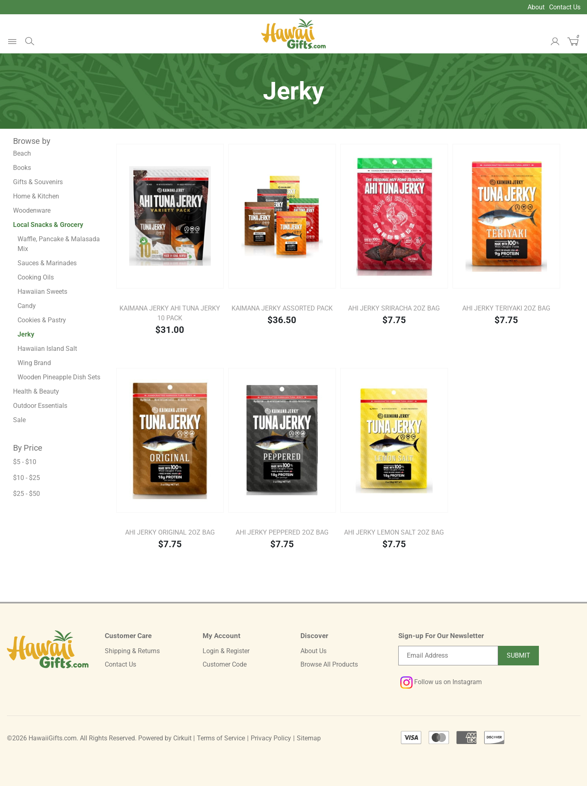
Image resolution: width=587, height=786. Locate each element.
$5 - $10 (24, 462)
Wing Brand (34, 363)
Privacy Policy (271, 738)
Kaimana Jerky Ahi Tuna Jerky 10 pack (169, 313)
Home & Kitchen (36, 196)
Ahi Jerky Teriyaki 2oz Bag (506, 308)
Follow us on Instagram (441, 682)
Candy (27, 306)
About (536, 7)
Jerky (26, 334)
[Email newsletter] (448, 655)
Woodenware (32, 210)
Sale (19, 420)
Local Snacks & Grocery (48, 225)
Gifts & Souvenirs (38, 182)
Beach (22, 153)
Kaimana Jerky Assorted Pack (282, 308)
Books (22, 168)
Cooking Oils (36, 277)
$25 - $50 (26, 494)
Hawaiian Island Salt (47, 348)
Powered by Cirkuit (165, 738)
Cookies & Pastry (42, 320)
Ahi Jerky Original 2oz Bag (170, 532)
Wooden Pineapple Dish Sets (59, 377)
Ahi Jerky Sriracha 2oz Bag (394, 308)
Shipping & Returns (132, 651)
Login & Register (226, 651)
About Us (313, 651)
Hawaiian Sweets (42, 291)
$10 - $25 (26, 478)
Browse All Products (329, 664)
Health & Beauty (36, 391)
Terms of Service (221, 738)
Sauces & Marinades (47, 263)
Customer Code (225, 664)
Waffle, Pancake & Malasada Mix (59, 244)
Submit (518, 655)
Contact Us (564, 7)
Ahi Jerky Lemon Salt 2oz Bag (394, 532)
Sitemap (309, 738)
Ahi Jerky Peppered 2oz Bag (282, 532)
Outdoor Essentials (40, 406)
